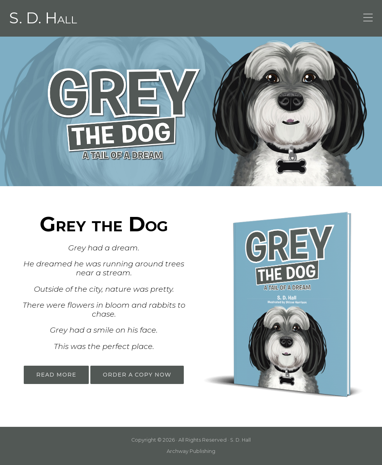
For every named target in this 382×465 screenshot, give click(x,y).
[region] (191, 111)
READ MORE (56, 374)
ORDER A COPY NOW (137, 374)
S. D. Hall (43, 18)
